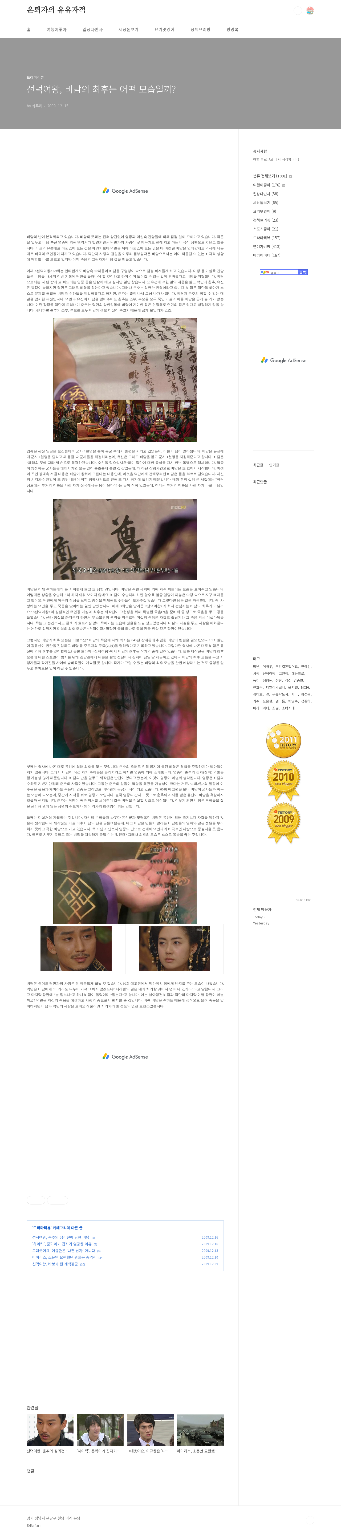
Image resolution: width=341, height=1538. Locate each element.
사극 (294, 694)
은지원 (293, 687)
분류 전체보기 (272, 175)
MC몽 (305, 687)
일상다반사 (93, 29)
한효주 (258, 687)
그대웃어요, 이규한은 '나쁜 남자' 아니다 (63, 1250)
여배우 (267, 666)
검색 (298, 11)
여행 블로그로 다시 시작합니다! (276, 159)
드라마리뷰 (42, 1227)
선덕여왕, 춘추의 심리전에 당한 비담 (61, 1237)
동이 (256, 680)
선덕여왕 (269, 673)
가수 (256, 701)
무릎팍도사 (280, 694)
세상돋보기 (129, 29)
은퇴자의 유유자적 (56, 10)
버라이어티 (267, 255)
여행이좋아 (57, 29)
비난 (256, 666)
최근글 (258, 465)
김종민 (298, 680)
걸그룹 (280, 701)
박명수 (293, 701)
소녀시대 (288, 708)
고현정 (283, 673)
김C (287, 680)
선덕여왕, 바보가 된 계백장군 (55, 1264)
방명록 (232, 29)
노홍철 (267, 701)
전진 (278, 680)
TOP (310, 1520)
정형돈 (267, 680)
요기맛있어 (164, 29)
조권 (275, 708)
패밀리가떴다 (275, 687)
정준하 (306, 701)
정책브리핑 (200, 29)
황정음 (306, 694)
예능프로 (297, 673)
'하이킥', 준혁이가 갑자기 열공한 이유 (62, 1244)
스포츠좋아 (265, 229)
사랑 (256, 673)
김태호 (258, 694)
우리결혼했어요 (286, 666)
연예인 (306, 666)
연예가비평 (267, 246)
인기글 (274, 465)
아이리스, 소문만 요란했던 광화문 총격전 (64, 1257)
